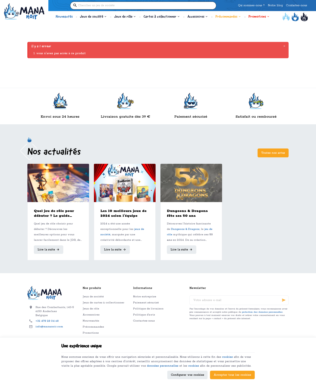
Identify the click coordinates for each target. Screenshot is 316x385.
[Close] (284, 46)
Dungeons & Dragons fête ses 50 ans (187, 213)
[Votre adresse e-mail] (239, 300)
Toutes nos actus (273, 153)
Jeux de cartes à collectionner (103, 302)
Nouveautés (91, 321)
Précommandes (93, 327)
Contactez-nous (144, 321)
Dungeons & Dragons (185, 229)
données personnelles (165, 361)
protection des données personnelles (262, 312)
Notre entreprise (144, 296)
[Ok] (284, 300)
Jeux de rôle (91, 308)
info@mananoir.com (49, 326)
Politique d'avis (144, 315)
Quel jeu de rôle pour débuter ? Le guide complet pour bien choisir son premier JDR (57, 213)
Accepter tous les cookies (232, 374)
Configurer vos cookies (187, 374)
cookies (230, 352)
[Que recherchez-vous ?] (143, 5)
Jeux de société (93, 296)
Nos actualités (54, 152)
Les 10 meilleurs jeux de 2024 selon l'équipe (123, 213)
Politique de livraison (148, 308)
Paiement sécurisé (146, 302)
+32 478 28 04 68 (47, 321)
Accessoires (91, 315)
